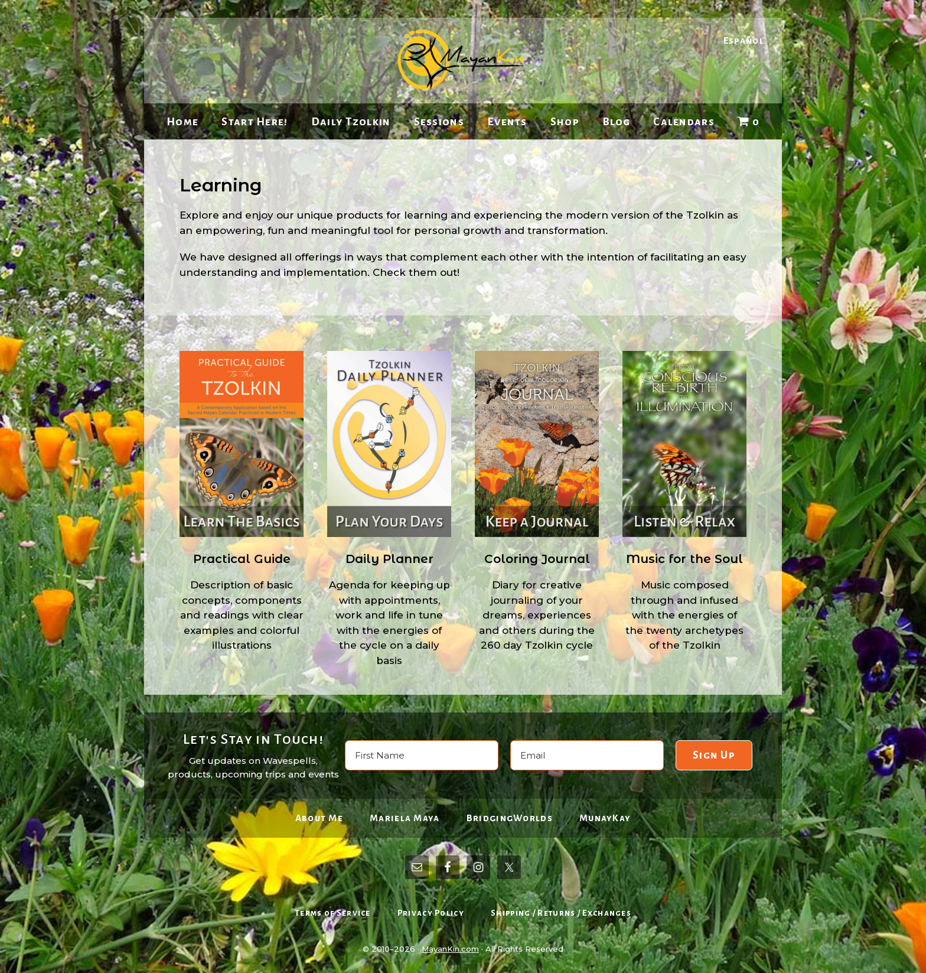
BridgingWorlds (510, 818)
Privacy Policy (430, 913)
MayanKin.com (450, 949)
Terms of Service (333, 913)
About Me (319, 818)
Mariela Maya (405, 818)
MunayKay (605, 818)
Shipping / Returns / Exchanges (561, 913)
